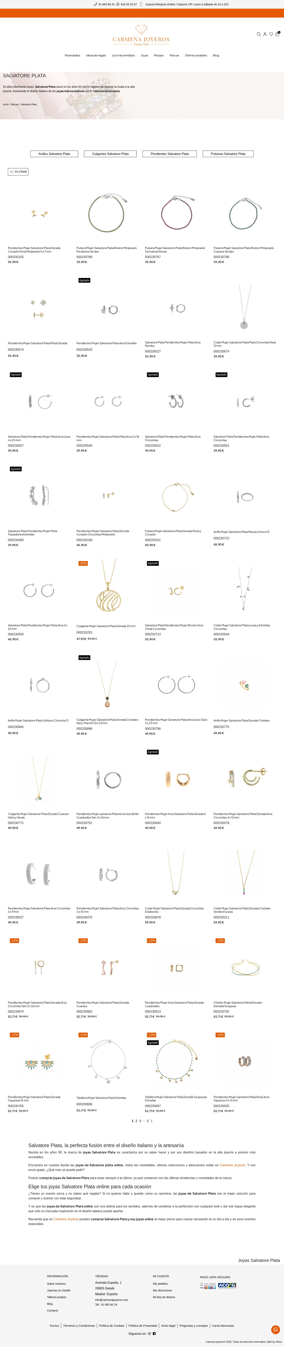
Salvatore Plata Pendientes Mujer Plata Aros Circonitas (173, 438)
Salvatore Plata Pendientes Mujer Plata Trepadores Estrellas (32, 532)
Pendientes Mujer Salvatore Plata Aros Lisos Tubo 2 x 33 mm (176, 721)
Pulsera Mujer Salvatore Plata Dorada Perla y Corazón (173, 532)
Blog (49, 1303)
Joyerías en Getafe (58, 1290)
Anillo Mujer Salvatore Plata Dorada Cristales (242, 720)
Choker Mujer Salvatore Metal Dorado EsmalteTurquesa (238, 1004)
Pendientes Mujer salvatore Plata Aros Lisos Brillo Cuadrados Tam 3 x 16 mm (108, 815)
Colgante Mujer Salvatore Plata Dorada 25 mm (106, 626)
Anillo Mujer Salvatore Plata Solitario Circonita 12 (38, 720)
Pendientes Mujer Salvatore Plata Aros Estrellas (107, 343)
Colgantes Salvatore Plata (110, 154)
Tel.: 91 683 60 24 (106, 1304)
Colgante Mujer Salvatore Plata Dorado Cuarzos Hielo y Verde (38, 815)
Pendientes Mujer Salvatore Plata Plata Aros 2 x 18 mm (108, 438)
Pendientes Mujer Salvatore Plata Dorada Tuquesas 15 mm (34, 1098)
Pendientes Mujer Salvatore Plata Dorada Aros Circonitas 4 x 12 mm (243, 815)
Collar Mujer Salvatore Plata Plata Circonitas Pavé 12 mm (245, 344)
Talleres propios (56, 1297)
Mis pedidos (160, 1283)
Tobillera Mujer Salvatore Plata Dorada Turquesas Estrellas (176, 1098)
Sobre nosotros (56, 1283)
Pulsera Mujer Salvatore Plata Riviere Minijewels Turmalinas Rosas (175, 249)
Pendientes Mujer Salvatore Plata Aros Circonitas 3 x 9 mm (39, 910)
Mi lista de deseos (164, 1297)
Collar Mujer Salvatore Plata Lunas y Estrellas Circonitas (242, 626)
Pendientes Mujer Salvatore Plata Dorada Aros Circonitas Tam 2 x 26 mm (37, 1004)
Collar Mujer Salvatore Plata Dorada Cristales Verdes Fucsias (242, 910)
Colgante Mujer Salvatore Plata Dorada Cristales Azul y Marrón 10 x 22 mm (107, 721)
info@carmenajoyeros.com (111, 1299)
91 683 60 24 (107, 4)
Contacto (52, 1310)
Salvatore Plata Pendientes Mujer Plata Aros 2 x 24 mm (37, 626)
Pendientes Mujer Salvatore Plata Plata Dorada (37, 343)
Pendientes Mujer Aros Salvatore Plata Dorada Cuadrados (174, 1004)
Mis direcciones (162, 1290)
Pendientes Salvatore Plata (170, 154)
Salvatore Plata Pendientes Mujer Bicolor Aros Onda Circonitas (174, 626)
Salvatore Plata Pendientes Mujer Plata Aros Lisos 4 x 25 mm (39, 438)
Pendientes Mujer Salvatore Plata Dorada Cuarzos (103, 1004)
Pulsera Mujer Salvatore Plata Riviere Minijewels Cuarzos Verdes (244, 249)
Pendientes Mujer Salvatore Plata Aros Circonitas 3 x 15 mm (108, 910)
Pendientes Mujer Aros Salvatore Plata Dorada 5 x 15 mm (175, 815)
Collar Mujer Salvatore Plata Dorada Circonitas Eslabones (174, 910)
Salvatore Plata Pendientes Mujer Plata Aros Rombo (173, 344)
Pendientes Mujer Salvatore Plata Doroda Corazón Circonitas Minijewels (103, 532)
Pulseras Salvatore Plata (228, 154)
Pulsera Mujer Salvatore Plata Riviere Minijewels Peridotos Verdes (107, 249)
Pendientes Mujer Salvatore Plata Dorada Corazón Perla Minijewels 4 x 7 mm (34, 249)
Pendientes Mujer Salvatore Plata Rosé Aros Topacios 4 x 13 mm (241, 1098)
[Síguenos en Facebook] (149, 1333)
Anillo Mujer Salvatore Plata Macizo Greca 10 (241, 531)
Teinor (279, 1341)
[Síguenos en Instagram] (154, 1333)
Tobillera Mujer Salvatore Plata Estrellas (101, 1097)
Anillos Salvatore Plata (54, 154)
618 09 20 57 (129, 4)
